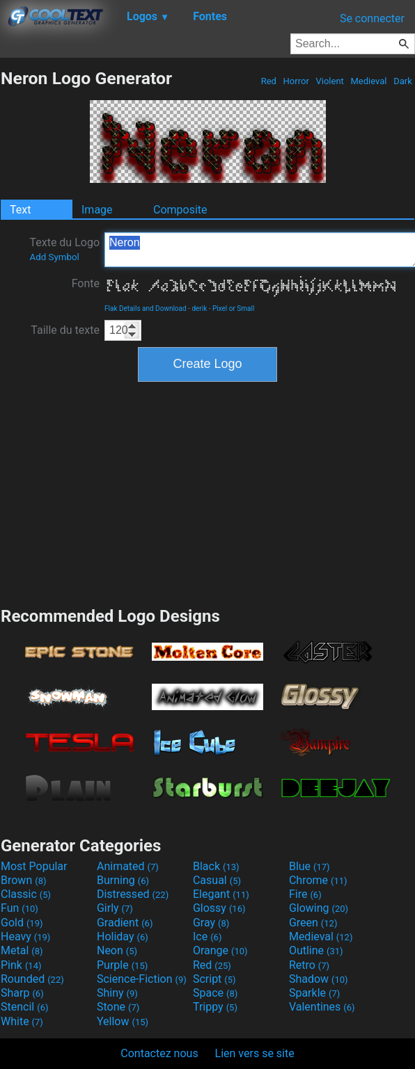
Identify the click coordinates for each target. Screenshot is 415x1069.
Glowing (318, 908)
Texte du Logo (64, 249)
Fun (19, 908)
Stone (118, 1006)
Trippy (215, 1006)
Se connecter (372, 18)
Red (268, 81)
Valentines (322, 1006)
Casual (217, 880)
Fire (305, 894)
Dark (402, 81)
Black (216, 866)
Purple (122, 965)
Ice (207, 936)
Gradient (124, 922)
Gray (211, 922)
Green (313, 922)
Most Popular (34, 866)
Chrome (318, 880)
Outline (316, 950)
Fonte (86, 283)
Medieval (368, 81)
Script (214, 979)
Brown (23, 880)
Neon (117, 950)
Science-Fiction (142, 979)
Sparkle (314, 992)
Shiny (117, 992)
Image (97, 209)
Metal (22, 950)
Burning (123, 880)
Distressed (133, 894)
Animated (128, 866)
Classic (26, 894)
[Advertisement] (207, 492)
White (22, 1021)
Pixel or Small (233, 308)
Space (215, 992)
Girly (115, 908)
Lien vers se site (255, 1053)
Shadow (318, 979)
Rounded (32, 979)
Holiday (122, 936)
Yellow (122, 1021)
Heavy (25, 936)
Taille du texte (65, 330)
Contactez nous (159, 1053)
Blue (309, 866)
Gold (22, 922)
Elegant (221, 894)
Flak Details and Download (145, 308)
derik (199, 308)
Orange (220, 950)
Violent (329, 81)
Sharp (22, 992)
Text (20, 209)
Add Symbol (54, 257)
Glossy (219, 908)
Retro (309, 965)
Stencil (24, 1006)
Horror (296, 81)
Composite (180, 209)
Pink (21, 965)
